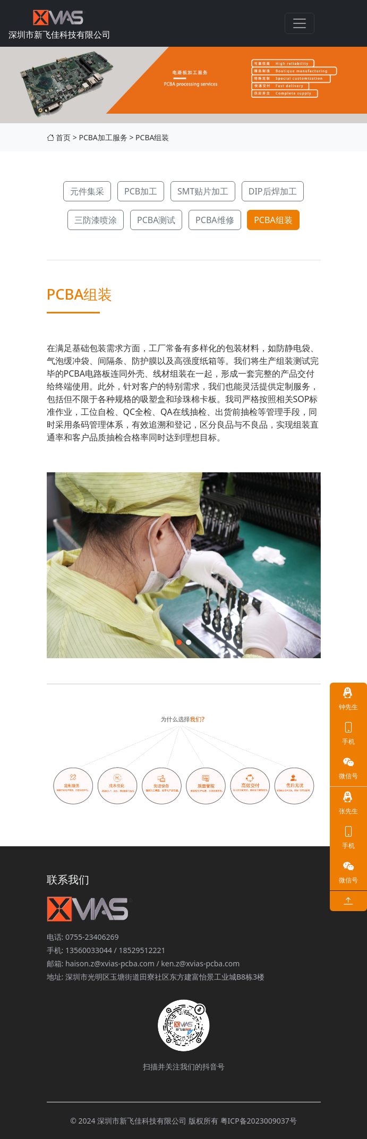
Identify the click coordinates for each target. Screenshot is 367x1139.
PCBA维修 (214, 220)
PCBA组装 (152, 137)
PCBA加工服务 (103, 137)
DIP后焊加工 (273, 191)
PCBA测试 (156, 220)
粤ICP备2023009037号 (258, 1121)
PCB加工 (140, 191)
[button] (179, 642)
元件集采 (87, 191)
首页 (59, 137)
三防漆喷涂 (95, 220)
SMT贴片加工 (202, 191)
